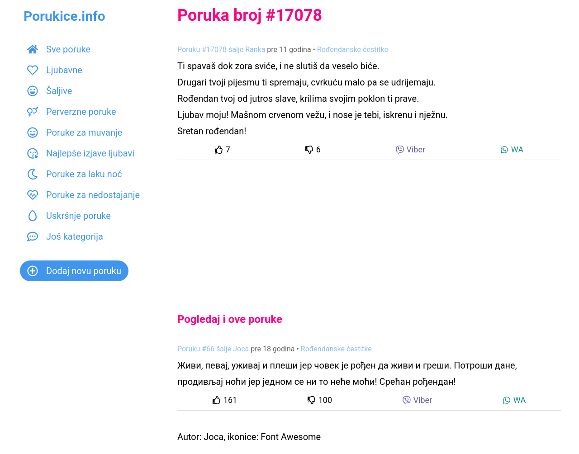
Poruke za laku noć (74, 174)
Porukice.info (64, 16)
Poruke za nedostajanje (83, 194)
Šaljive (49, 90)
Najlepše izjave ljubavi (80, 153)
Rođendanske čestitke (352, 49)
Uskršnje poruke (69, 215)
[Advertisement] (369, 229)
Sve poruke (58, 49)
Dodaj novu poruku (74, 270)
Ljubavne (54, 70)
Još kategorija (65, 236)
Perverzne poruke (71, 111)
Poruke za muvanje (74, 132)
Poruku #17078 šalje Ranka (221, 49)
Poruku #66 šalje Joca (213, 349)
